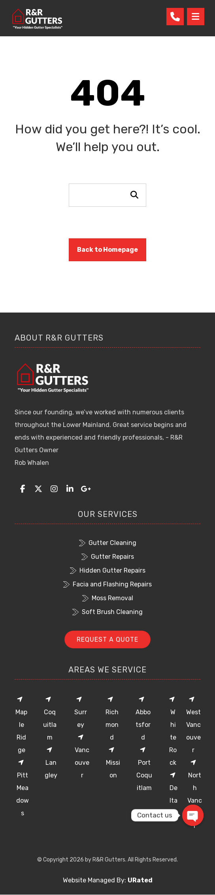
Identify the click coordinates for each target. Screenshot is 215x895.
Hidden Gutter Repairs (107, 570)
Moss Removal (107, 598)
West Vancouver (193, 725)
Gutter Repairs (107, 556)
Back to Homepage (107, 249)
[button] (22, 489)
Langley (51, 763)
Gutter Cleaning (107, 543)
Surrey (80, 712)
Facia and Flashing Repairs (107, 584)
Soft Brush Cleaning (107, 612)
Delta (173, 788)
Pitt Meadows (22, 788)
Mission (113, 763)
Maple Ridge (21, 725)
